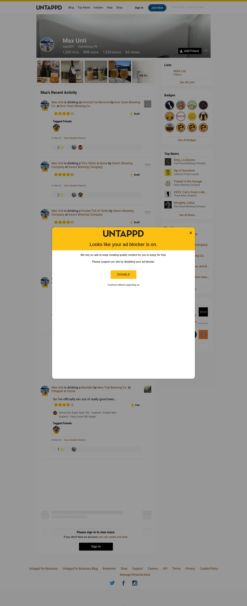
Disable (123, 274)
